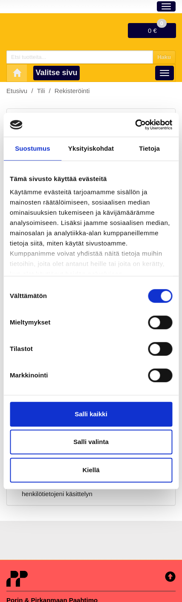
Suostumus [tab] (32, 148)
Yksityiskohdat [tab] (91, 148)
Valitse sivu (57, 72)
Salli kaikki (91, 414)
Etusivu (16, 90)
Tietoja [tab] (149, 148)
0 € (157, 28)
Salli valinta (91, 441)
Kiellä (90, 469)
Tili (41, 90)
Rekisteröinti (72, 90)
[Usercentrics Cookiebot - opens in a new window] (135, 124)
